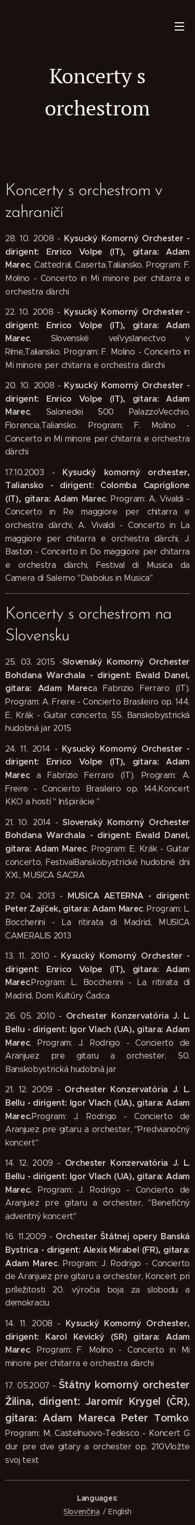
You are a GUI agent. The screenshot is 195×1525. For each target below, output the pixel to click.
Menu (179, 26)
